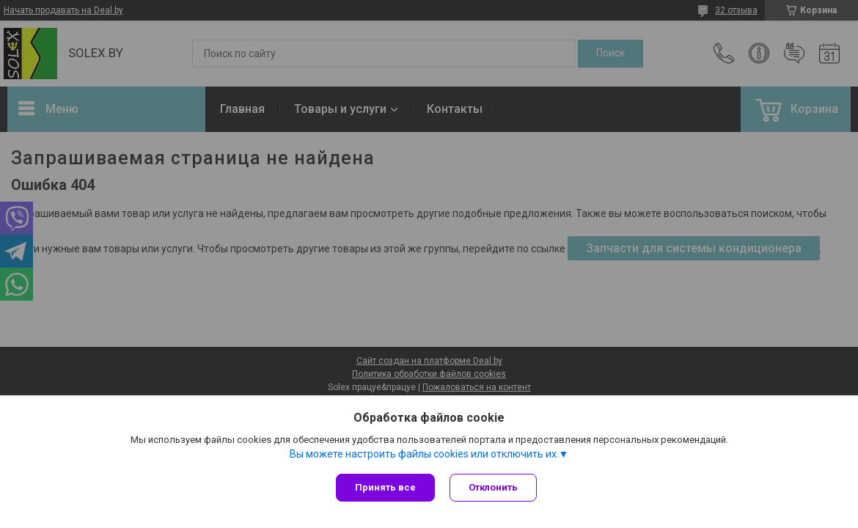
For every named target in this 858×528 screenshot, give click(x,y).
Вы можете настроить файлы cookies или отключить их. (424, 454)
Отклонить (493, 487)
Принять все (385, 487)
